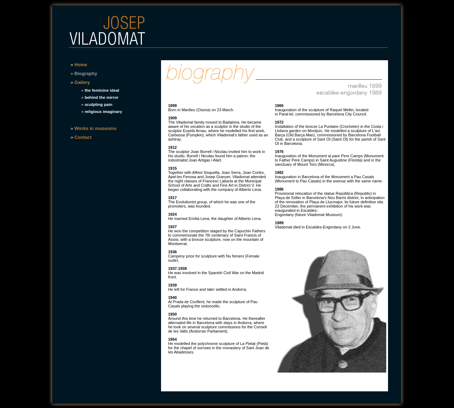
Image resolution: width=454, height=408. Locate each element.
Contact (83, 137)
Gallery (82, 82)
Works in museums (95, 128)
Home (80, 64)
